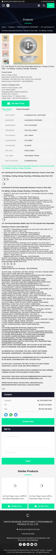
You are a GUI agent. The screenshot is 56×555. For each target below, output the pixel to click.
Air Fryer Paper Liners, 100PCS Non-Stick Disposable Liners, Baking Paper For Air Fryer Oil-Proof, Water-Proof (15, 497)
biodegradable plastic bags (11, 341)
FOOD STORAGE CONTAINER (27, 27)
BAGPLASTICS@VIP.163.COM (13, 1)
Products (11, 27)
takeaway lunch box (27, 331)
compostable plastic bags (35, 336)
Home (4, 27)
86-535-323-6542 (47, 1)
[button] (6, 63)
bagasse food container (35, 327)
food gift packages (8, 338)
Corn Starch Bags (27, 341)
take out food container (28, 329)
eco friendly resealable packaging (14, 336)
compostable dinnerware (10, 329)
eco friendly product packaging (34, 334)
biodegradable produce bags (12, 339)
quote (51, 5)
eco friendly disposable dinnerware (14, 327)
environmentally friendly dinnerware (40, 333)
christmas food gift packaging (26, 338)
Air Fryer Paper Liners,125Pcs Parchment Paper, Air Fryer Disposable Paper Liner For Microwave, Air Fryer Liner (40, 497)
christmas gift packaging (10, 331)
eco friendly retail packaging (12, 334)
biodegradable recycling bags (33, 339)
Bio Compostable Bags (43, 341)
